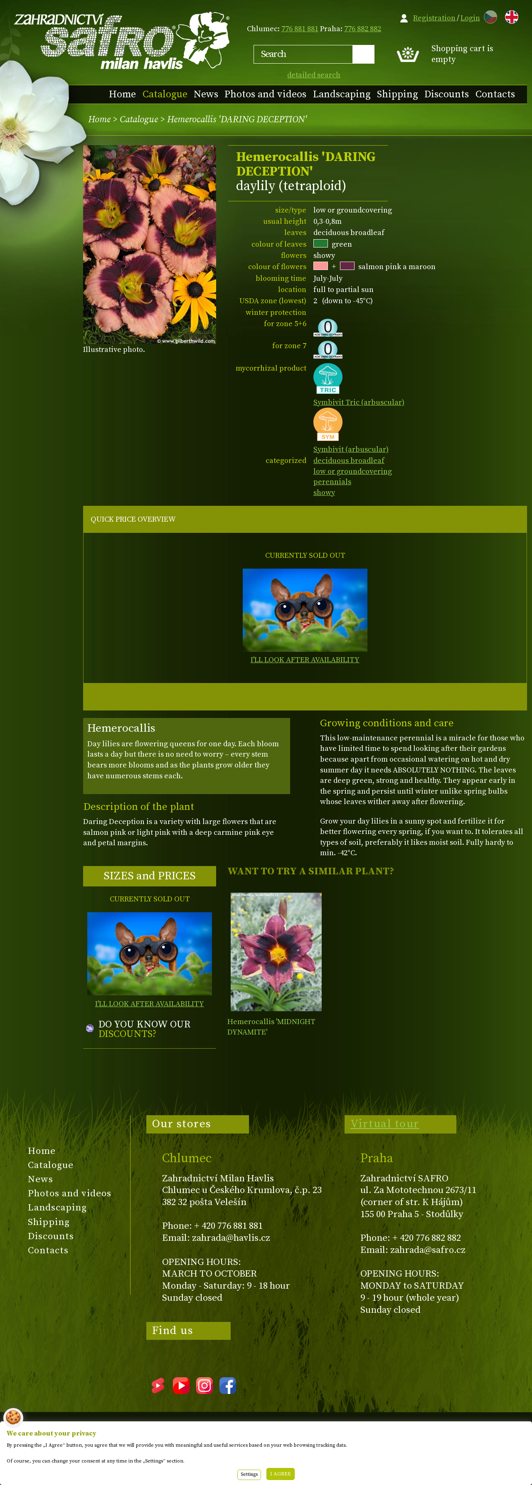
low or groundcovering (352, 471)
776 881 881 (299, 29)
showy (324, 492)
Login (470, 18)
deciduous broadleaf (348, 460)
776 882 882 (362, 29)
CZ (488, 15)
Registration (434, 18)
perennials (332, 482)
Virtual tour (384, 1124)
